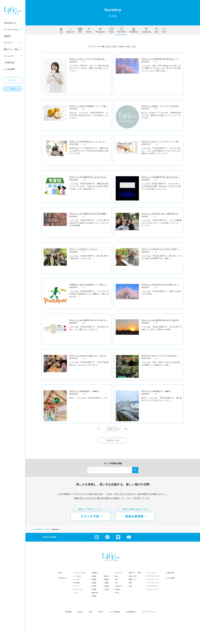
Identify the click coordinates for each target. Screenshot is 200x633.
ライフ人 (76, 579)
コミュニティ (151, 573)
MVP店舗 (76, 583)
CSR (90, 612)
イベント (76, 586)
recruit (100, 612)
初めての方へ (133, 576)
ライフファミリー (153, 576)
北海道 (94, 576)
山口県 (106, 589)
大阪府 (106, 583)
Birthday (117, 589)
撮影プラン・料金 (135, 573)
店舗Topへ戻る (112, 440)
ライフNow (77, 576)
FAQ (164, 30)
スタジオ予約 (90, 516)
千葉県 (94, 589)
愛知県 (106, 579)
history (80, 612)
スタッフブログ (152, 586)
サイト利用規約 (114, 612)
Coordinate (146, 30)
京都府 (106, 586)
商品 (130, 583)
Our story (121, 30)
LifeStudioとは (62, 578)
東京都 (94, 583)
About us (70, 30)
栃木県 (106, 576)
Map (156, 30)
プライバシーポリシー (149, 612)
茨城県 (94, 596)
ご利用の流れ (170, 573)
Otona (117, 593)
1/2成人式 (118, 586)
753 (116, 583)
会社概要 (68, 612)
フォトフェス (77, 589)
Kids (116, 579)
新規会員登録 (134, 516)
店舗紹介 (95, 573)
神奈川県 (95, 593)
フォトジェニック (153, 589)
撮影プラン (132, 579)
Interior (89, 30)
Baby (116, 576)
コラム (75, 593)
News (111, 30)
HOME (60, 573)
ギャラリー (119, 573)
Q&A (130, 586)
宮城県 (94, 579)
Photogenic (100, 30)
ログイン (12, 80)
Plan (80, 30)
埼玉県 (94, 586)
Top (61, 30)
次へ (126, 429)
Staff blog (133, 30)
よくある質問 (170, 578)
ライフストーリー (153, 583)
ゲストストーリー (153, 579)
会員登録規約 (130, 612)
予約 (13, 89)
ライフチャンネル (79, 573)
